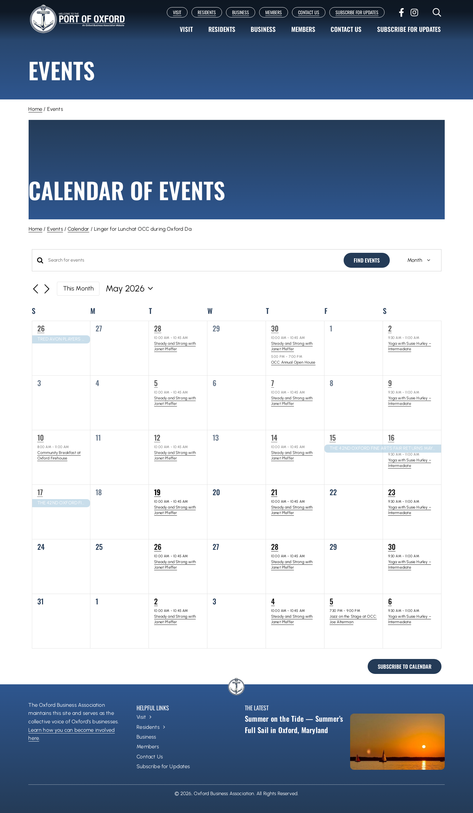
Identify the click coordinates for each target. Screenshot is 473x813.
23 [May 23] (391, 492)
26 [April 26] (41, 328)
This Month (78, 288)
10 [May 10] (40, 437)
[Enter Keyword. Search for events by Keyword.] (192, 260)
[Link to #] (437, 12)
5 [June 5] (331, 601)
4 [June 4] (273, 601)
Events (55, 229)
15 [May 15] (333, 437)
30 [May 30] (392, 546)
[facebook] (401, 12)
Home (35, 109)
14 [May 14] (274, 437)
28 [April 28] (157, 328)
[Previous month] (36, 289)
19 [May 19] (157, 492)
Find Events (367, 260)
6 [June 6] (390, 601)
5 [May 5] (156, 383)
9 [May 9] (390, 383)
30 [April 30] (275, 328)
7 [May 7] (272, 383)
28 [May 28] (274, 546)
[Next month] (47, 289)
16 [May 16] (391, 437)
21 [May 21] (274, 492)
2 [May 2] (390, 328)
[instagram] (414, 12)
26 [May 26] (157, 546)
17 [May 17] (40, 492)
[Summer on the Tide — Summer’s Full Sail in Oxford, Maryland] (397, 742)
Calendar (78, 229)
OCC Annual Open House (293, 362)
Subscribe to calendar (404, 666)
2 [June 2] (156, 601)
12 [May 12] (157, 437)
